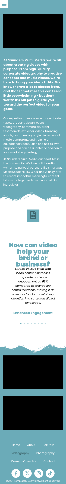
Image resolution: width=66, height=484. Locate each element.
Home (16, 445)
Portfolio (48, 445)
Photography (45, 453)
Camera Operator (23, 461)
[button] (4, 4)
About (31, 445)
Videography (20, 453)
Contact (49, 461)
